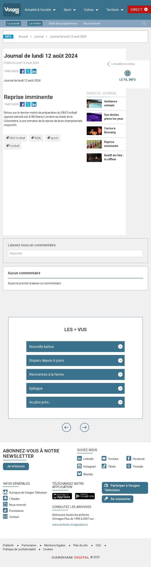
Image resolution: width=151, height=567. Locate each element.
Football (14, 145)
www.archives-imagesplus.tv (70, 524)
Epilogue (36, 388)
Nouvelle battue (41, 347)
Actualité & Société (40, 10)
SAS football (17, 138)
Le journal (13, 23)
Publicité (8, 545)
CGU (98, 545)
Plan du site (80, 545)
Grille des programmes (63, 23)
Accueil (23, 36)
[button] (66, 427)
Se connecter (117, 499)
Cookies (48, 549)
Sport (70, 10)
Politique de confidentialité (19, 549)
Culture (91, 10)
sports (54, 138)
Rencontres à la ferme (46, 374)
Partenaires (29, 545)
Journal (38, 36)
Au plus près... (40, 402)
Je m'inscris (16, 466)
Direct (137, 9)
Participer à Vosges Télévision (122, 487)
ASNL (37, 138)
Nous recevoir (92, 23)
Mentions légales (54, 545)
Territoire (115, 10)
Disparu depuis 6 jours (46, 360)
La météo (35, 23)
